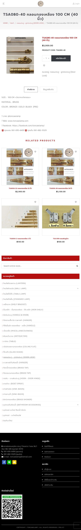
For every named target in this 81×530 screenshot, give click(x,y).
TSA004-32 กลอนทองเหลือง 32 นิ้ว (20, 188)
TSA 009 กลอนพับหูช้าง (60, 239)
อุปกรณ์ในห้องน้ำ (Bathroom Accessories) (22, 405)
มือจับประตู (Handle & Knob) (16, 315)
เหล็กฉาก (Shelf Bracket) (15, 304)
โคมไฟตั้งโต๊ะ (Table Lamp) (14, 294)
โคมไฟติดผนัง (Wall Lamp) (14, 288)
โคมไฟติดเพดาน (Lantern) (14, 283)
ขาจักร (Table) (9, 341)
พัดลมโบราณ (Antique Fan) (15, 336)
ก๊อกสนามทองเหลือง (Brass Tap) (17, 373)
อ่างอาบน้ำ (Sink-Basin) (13, 394)
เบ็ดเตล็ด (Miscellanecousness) (18, 331)
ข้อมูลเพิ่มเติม (48, 89)
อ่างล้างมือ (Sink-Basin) (13, 389)
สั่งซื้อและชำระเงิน (50, 480)
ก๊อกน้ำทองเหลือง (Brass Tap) (16, 368)
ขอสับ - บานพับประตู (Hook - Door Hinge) (21, 378)
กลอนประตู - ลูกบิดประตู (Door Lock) (30, 23)
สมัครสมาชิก (48, 474)
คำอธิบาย (31, 89)
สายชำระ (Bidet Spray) (13, 383)
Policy (61, 527)
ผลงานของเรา (49, 451)
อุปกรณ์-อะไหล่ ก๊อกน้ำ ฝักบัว (14, 410)
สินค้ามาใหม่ (7, 420)
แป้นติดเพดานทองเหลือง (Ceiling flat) (19, 346)
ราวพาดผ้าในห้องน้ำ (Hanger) (15, 362)
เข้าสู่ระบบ (47, 469)
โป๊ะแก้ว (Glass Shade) (13, 352)
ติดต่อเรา (47, 457)
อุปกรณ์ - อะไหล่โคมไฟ (12, 415)
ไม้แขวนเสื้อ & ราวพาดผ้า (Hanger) (17, 320)
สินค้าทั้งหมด (48, 446)
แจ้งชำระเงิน (48, 485)
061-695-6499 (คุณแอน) (13, 451)
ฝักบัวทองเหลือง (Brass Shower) (17, 399)
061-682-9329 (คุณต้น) (12, 454)
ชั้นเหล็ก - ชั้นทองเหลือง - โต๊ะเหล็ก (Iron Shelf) (23, 309)
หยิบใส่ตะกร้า (61, 58)
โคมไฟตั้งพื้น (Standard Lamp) (16, 299)
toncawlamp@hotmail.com (21, 456)
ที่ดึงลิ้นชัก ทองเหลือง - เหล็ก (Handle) (19, 325)
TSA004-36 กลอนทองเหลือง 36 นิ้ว (60, 188)
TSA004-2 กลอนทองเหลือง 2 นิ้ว (20, 239)
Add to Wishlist (44, 65)
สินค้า (12, 23)
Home (5, 23)
